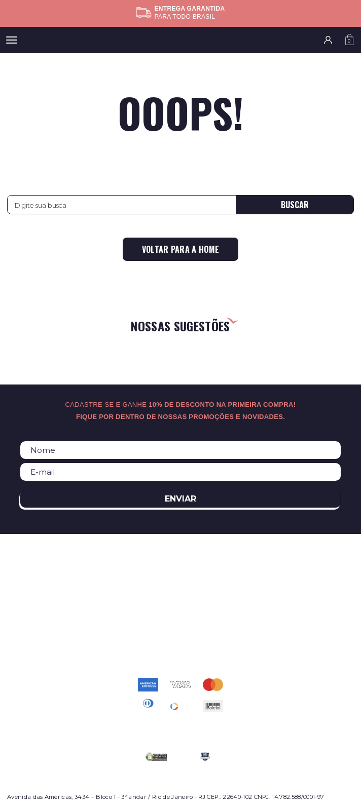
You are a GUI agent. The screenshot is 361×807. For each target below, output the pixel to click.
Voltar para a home (181, 249)
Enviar (180, 499)
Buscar (295, 205)
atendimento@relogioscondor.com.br (180, 638)
